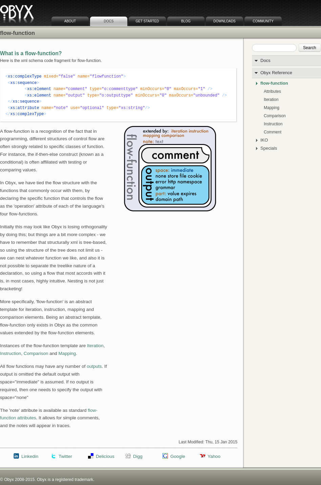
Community (263, 21)
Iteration (271, 99)
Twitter (65, 456)
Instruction (273, 124)
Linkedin (29, 456)
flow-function (274, 83)
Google (177, 456)
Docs (109, 21)
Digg (138, 456)
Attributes (272, 91)
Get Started (147, 21)
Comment (272, 132)
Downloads (224, 21)
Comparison (275, 115)
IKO (264, 140)
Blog (186, 21)
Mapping (271, 107)
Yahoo (214, 456)
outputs (94, 366)
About (70, 21)
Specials (268, 148)
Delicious (105, 456)
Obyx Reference (276, 72)
